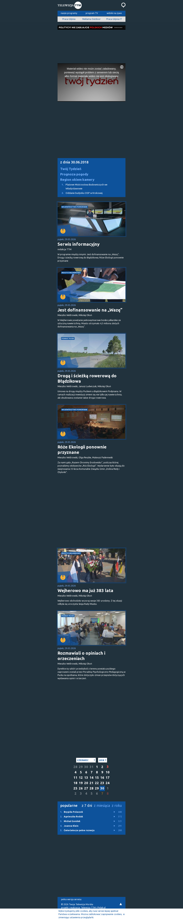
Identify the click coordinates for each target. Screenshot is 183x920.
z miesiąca (102, 805)
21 (91, 783)
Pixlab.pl (101, 907)
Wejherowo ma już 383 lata (85, 590)
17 (108, 777)
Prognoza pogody (74, 174)
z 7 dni (87, 805)
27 (86, 788)
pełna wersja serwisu (71, 899)
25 (75, 788)
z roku (117, 805)
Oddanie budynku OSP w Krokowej (80, 193)
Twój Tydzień (70, 169)
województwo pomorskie (74, 207)
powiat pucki (68, 338)
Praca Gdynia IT (114, 19)
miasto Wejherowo (71, 273)
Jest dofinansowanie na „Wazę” (90, 310)
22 (97, 783)
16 (102, 777)
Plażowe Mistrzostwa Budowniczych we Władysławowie (82, 186)
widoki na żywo (114, 13)
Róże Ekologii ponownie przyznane (82, 450)
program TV (92, 13)
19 (81, 783)
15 (97, 777)
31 (91, 767)
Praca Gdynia (68, 19)
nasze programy (69, 13)
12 (81, 777)
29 (81, 767)
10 (108, 772)
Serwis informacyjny (79, 244)
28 (75, 767)
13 (86, 777)
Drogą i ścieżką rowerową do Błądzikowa (87, 378)
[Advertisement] (91, 45)
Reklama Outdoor (91, 19)
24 (108, 783)
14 (91, 777)
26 (81, 788)
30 (86, 767)
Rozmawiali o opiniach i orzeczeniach (81, 656)
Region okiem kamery (77, 179)
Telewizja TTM (88, 907)
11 (75, 777)
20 (86, 783)
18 (75, 783)
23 (102, 783)
